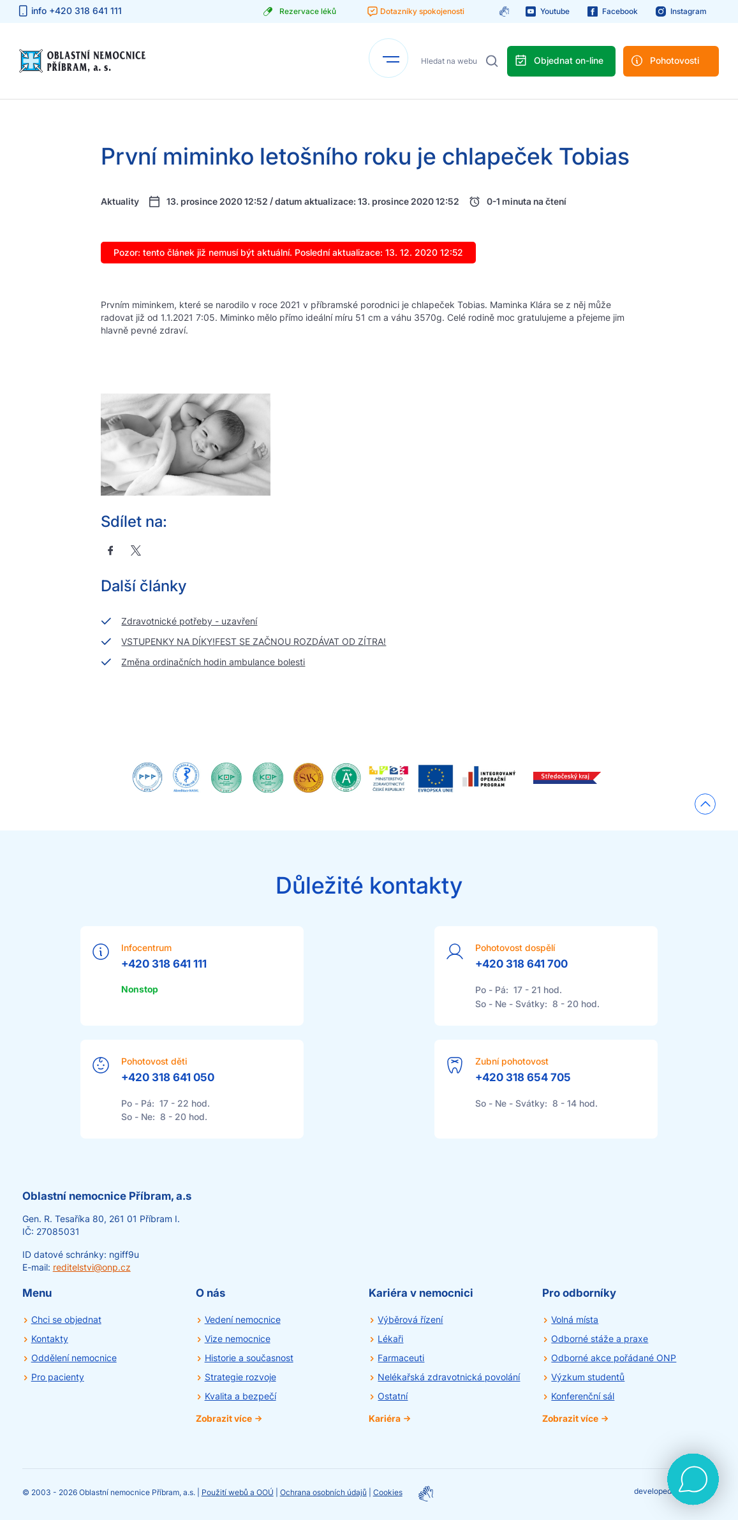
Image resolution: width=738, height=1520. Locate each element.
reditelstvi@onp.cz (92, 1267)
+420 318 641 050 (167, 1077)
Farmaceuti (401, 1357)
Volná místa (574, 1319)
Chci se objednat (66, 1319)
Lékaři (390, 1338)
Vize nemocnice (237, 1338)
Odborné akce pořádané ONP (613, 1357)
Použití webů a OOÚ (238, 1492)
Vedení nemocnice (243, 1319)
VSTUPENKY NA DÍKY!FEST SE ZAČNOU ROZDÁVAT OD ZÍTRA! (253, 641)
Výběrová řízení (410, 1319)
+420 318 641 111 (164, 963)
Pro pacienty (57, 1376)
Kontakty (49, 1338)
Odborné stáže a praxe (599, 1338)
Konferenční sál (582, 1396)
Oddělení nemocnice (74, 1357)
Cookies (387, 1492)
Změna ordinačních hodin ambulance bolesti (213, 661)
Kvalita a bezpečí (240, 1396)
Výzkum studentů (587, 1376)
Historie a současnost (249, 1357)
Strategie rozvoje (240, 1376)
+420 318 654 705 (523, 1077)
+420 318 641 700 (521, 963)
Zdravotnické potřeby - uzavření (189, 621)
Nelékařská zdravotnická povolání (449, 1376)
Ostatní (393, 1396)
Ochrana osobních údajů (323, 1492)
